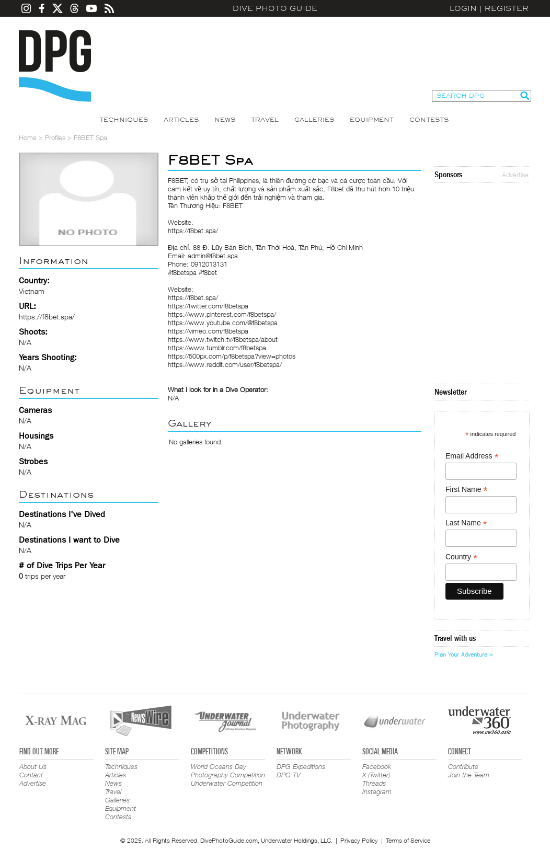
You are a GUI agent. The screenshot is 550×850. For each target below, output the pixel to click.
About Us (33, 766)
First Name (466, 490)
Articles (181, 119)
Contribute (463, 766)
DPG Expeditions (301, 766)
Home (28, 137)
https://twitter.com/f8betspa (208, 306)
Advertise (515, 174)
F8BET (177, 180)
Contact (31, 775)
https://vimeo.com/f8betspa (208, 331)
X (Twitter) (376, 775)
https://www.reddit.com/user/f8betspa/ (225, 364)
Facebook (376, 766)
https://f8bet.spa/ (47, 316)
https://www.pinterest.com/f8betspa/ (222, 314)
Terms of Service (408, 840)
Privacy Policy (359, 840)
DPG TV (289, 775)
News (224, 119)
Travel (265, 119)
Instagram (377, 791)
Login (463, 8)
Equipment (372, 119)
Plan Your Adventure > (463, 654)
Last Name (466, 523)
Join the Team (468, 775)
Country (461, 557)
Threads (374, 783)
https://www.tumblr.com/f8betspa (217, 347)
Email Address (472, 456)
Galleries (314, 119)
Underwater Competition (226, 783)
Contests (429, 119)
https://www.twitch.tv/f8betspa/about (223, 339)
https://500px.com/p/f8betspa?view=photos (231, 356)
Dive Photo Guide (275, 8)
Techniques (123, 119)
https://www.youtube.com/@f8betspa (223, 322)
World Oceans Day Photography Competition (228, 770)
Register (507, 8)
